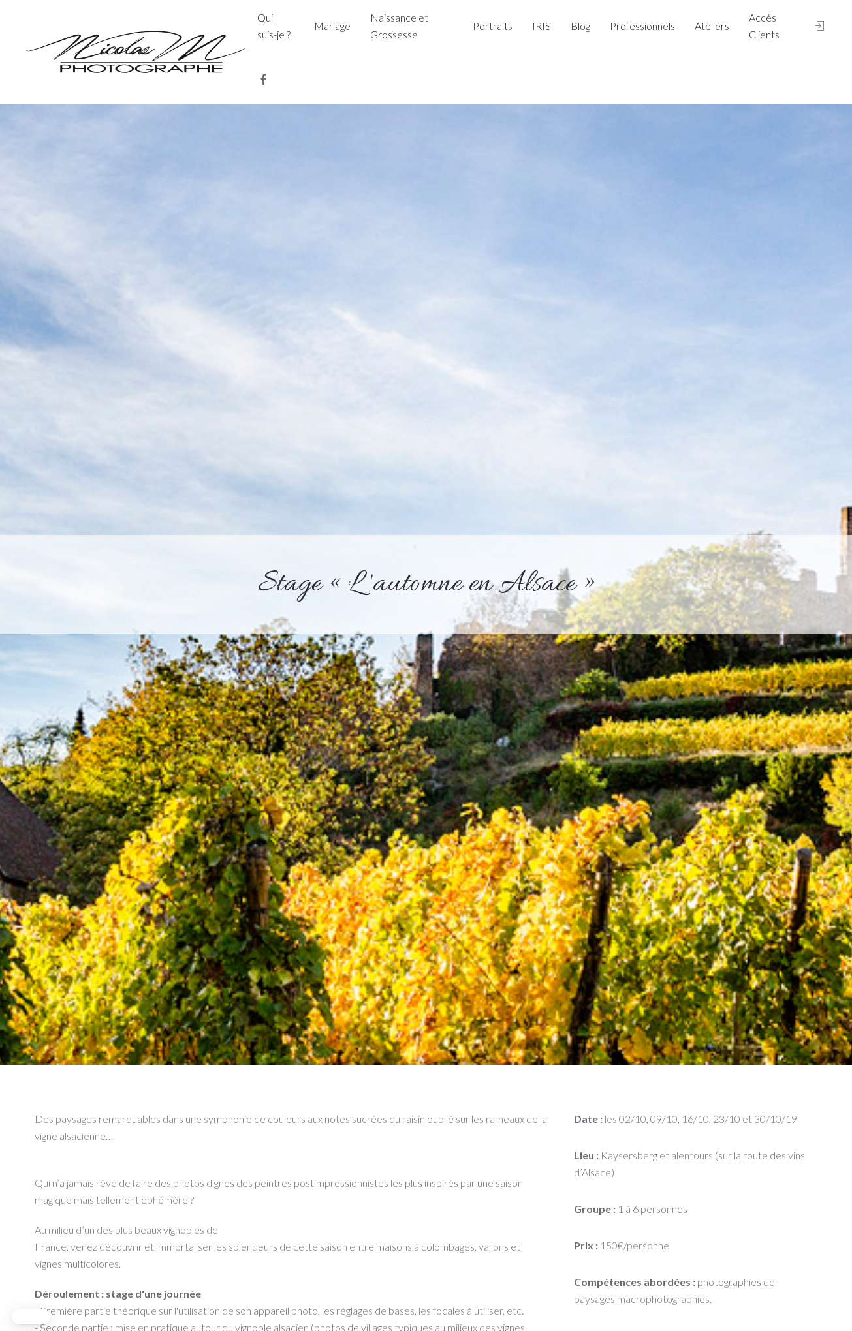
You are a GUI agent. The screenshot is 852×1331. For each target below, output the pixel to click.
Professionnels (642, 26)
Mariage (332, 26)
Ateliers (712, 26)
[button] (31, 1316)
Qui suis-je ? (274, 25)
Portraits (493, 26)
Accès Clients (764, 25)
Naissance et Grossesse (399, 25)
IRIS (541, 26)
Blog (580, 26)
